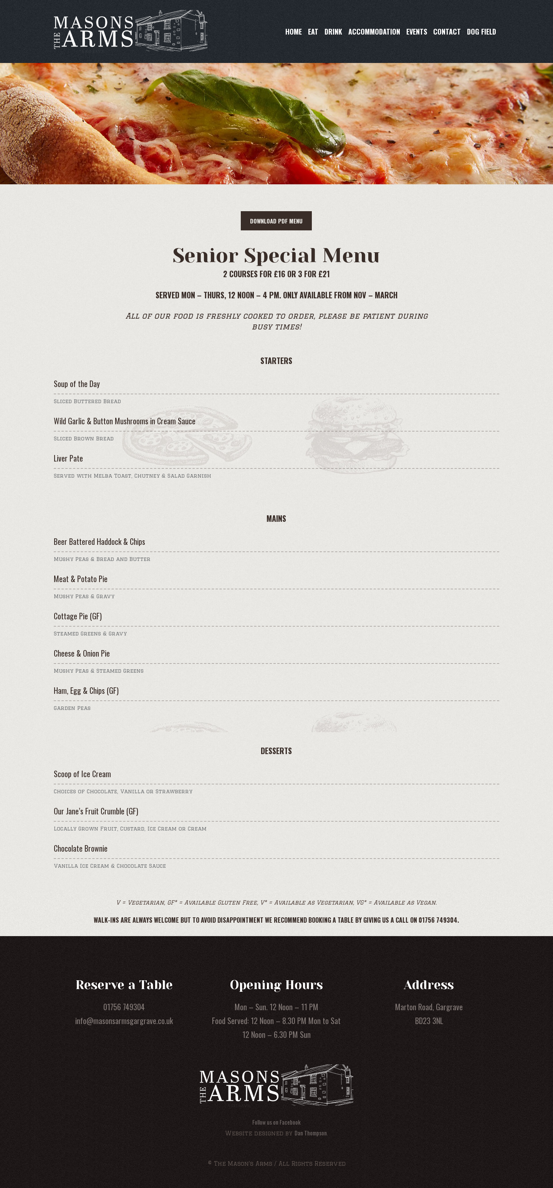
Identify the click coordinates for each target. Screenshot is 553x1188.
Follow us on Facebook (276, 1122)
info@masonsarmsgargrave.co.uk (124, 1020)
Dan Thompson (311, 1132)
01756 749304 (124, 1007)
